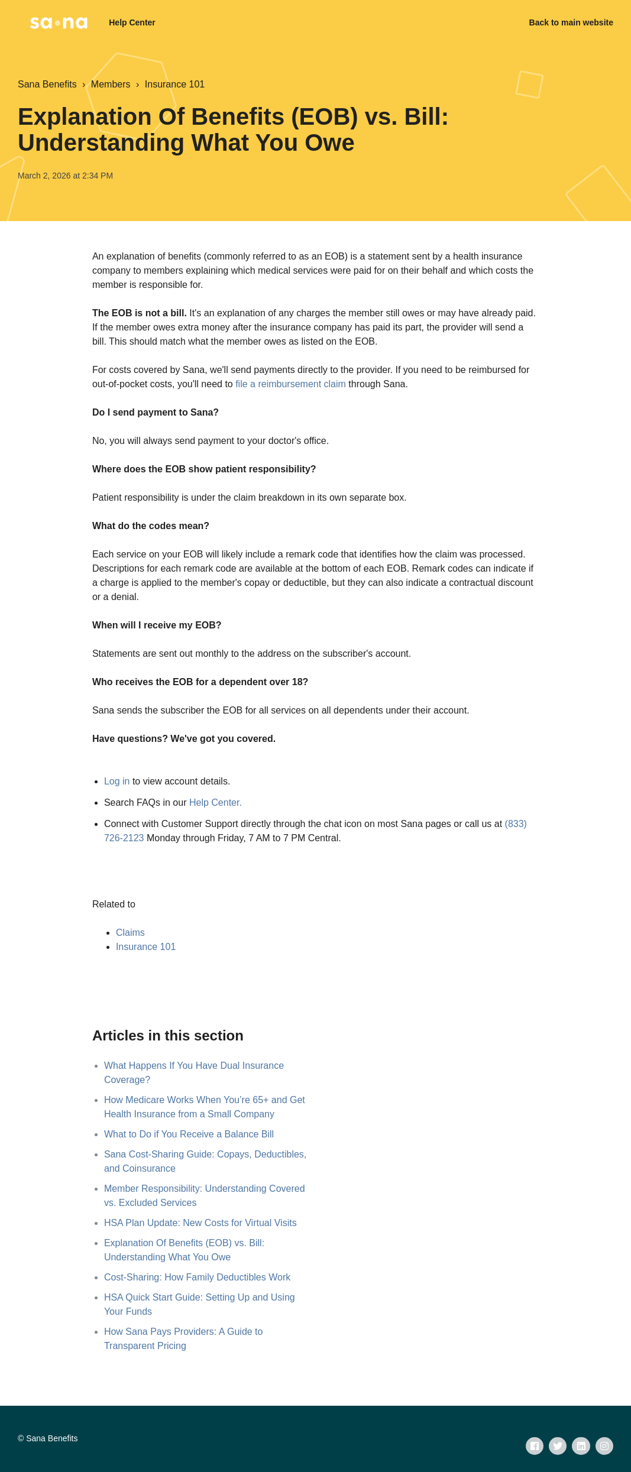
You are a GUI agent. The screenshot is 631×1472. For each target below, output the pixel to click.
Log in (117, 781)
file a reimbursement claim (290, 384)
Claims (130, 933)
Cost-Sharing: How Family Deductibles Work (197, 1277)
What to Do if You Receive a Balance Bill (189, 1134)
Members (111, 84)
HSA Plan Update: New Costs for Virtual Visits (200, 1223)
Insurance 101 (175, 84)
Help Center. (215, 802)
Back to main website (571, 22)
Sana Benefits (47, 84)
